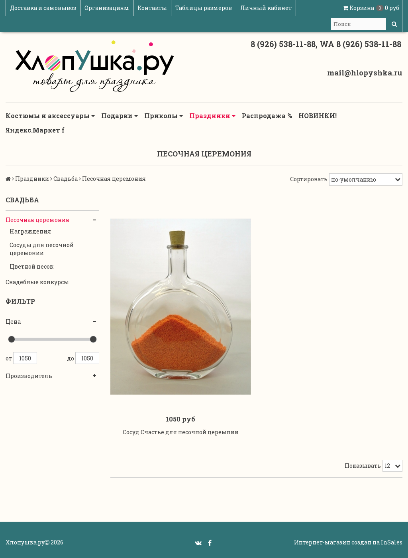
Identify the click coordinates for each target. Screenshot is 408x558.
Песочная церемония (37, 220)
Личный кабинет (266, 8)
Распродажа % (267, 115)
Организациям (106, 8)
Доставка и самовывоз (43, 8)
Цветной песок (31, 266)
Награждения (30, 231)
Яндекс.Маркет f (35, 130)
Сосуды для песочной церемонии (42, 249)
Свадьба (65, 178)
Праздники (212, 116)
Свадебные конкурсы (37, 282)
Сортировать (309, 179)
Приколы (163, 116)
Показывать (363, 465)
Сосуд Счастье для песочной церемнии (181, 432)
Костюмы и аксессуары (50, 116)
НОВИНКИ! (317, 115)
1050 (25, 358)
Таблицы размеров (203, 8)
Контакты (152, 8)
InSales (391, 542)
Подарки (119, 116)
